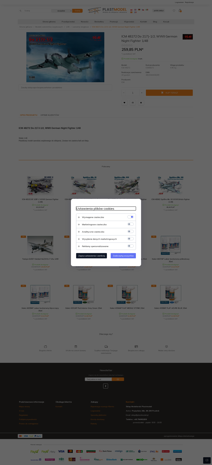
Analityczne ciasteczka (93, 231)
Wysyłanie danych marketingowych (99, 239)
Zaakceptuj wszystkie (123, 255)
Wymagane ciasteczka (93, 217)
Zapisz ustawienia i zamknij (91, 255)
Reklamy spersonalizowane (95, 246)
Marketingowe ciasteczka (94, 224)
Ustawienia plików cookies (95, 208)
